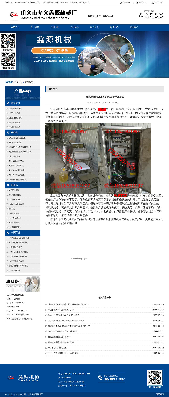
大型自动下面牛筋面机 (18, 266)
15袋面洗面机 (15, 195)
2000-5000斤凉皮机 (18, 180)
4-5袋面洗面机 (15, 218)
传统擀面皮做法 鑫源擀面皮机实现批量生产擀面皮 (69, 326)
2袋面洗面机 (14, 213)
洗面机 (14, 185)
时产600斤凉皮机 (16, 166)
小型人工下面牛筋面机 (18, 252)
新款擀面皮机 (14, 123)
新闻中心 (55, 27)
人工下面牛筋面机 (16, 261)
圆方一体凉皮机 (15, 143)
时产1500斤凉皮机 (17, 175)
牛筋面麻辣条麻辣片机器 (19, 238)
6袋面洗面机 (14, 223)
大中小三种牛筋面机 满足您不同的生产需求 (66, 321)
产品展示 (74, 27)
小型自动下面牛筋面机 (18, 256)
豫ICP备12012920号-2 (75, 386)
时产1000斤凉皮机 (17, 170)
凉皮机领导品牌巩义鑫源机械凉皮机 (63, 331)
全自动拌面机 (14, 270)
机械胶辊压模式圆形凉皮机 (20, 147)
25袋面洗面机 (15, 199)
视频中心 (114, 27)
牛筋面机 (15, 232)
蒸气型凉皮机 (14, 156)
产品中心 (142, 3)
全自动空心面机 (15, 118)
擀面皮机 (15, 103)
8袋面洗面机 (14, 190)
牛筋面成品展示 (15, 247)
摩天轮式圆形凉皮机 (17, 138)
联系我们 (158, 3)
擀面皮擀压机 (14, 113)
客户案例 (94, 27)
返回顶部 (160, 394)
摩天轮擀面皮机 (15, 109)
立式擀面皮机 (14, 127)
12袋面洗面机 (15, 227)
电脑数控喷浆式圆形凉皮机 (20, 152)
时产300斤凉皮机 (16, 161)
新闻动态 (29, 82)
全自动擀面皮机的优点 (57, 348)
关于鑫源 (35, 27)
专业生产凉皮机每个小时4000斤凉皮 (63, 353)
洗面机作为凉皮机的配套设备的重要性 (63, 315)
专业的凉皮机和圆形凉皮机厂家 (61, 310)
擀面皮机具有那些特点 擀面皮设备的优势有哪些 (68, 304)
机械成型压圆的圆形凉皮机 (59, 337)
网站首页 (126, 3)
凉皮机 (14, 132)
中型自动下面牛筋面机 (18, 243)
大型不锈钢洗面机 (16, 204)
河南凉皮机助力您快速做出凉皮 (61, 342)
